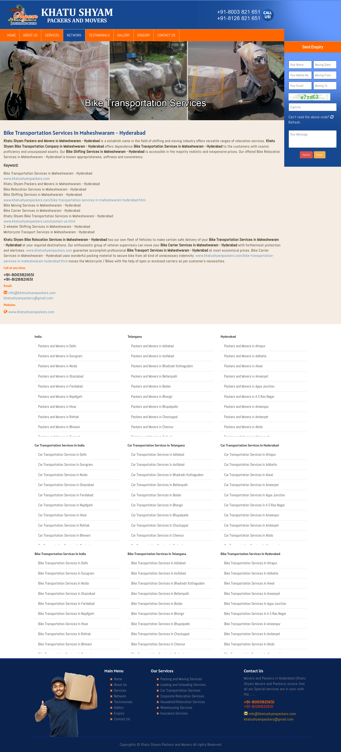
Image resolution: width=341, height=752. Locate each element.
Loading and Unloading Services (183, 684)
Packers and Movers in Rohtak (58, 417)
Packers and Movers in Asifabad (152, 356)
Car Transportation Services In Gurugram (65, 464)
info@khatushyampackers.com (32, 292)
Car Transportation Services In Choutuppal (159, 525)
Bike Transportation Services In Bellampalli (160, 593)
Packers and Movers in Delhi (57, 346)
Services (52, 35)
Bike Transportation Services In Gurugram (66, 573)
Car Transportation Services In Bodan (156, 495)
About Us (30, 35)
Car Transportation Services (180, 690)
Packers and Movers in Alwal (243, 366)
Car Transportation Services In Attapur (250, 454)
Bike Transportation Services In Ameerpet (252, 593)
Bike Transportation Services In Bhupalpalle (160, 624)
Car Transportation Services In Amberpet (251, 525)
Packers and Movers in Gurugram (60, 356)
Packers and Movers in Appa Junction (249, 386)
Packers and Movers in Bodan (151, 386)
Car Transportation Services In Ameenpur (251, 515)
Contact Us (166, 35)
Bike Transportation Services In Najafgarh (66, 613)
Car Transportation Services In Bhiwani (64, 535)
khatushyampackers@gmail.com (28, 298)
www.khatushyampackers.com (27, 178)
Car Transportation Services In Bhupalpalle (159, 515)
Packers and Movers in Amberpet (246, 417)
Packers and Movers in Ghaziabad (60, 376)
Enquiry (143, 35)
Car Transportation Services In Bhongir (157, 505)
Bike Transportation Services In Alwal (249, 583)
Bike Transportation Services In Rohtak (64, 634)
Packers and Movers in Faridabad (60, 386)
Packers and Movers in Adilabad (152, 346)
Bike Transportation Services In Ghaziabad (66, 593)
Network (74, 35)
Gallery (123, 35)
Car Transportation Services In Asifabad (157, 464)
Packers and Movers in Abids (243, 427)
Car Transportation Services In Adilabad (157, 454)
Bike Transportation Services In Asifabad (158, 573)
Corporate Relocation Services (182, 696)
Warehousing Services (176, 707)
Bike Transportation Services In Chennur (158, 644)
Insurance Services (174, 713)
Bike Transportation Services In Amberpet (252, 634)
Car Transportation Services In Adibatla (250, 464)
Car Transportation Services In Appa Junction (254, 495)
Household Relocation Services (182, 702)
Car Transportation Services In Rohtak (63, 525)
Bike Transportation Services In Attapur (250, 563)
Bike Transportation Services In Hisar (63, 624)
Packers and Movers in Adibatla (245, 356)
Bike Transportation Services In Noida (63, 583)
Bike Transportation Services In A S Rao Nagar (255, 613)
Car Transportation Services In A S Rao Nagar (254, 505)
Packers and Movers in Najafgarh (60, 396)
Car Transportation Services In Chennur (157, 535)
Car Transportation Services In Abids (248, 535)
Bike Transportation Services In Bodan (156, 603)
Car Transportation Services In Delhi (62, 454)
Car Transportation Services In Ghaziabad (66, 484)
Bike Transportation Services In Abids (249, 644)
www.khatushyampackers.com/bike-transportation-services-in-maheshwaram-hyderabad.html (75, 199)
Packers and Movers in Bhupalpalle (154, 406)
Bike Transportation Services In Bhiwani (65, 644)
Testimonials (99, 35)
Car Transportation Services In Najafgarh (65, 505)
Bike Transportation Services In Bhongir (157, 613)
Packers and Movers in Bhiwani (59, 427)
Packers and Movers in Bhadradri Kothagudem (162, 366)
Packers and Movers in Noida (57, 366)
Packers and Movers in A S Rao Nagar (249, 396)
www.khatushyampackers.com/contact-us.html (39, 221)
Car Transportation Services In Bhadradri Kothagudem (167, 474)
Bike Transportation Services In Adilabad (158, 563)
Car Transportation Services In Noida (63, 474)
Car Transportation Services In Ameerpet (251, 484)
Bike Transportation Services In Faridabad (66, 603)
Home (11, 35)
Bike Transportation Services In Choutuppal (160, 634)
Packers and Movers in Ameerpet (246, 376)
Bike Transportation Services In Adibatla (251, 573)
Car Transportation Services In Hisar (62, 515)
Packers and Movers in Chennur (152, 427)
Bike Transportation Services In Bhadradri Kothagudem (168, 583)
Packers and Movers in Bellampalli (154, 376)
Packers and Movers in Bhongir (151, 396)
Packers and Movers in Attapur (244, 346)
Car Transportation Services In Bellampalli (159, 484)
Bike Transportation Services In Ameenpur (252, 624)
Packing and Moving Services (181, 679)
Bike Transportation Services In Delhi (63, 563)
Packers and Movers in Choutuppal (154, 417)
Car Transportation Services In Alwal (248, 474)
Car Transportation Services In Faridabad (65, 495)
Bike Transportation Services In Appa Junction (255, 603)
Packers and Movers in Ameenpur (246, 406)
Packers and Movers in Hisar (57, 406)
